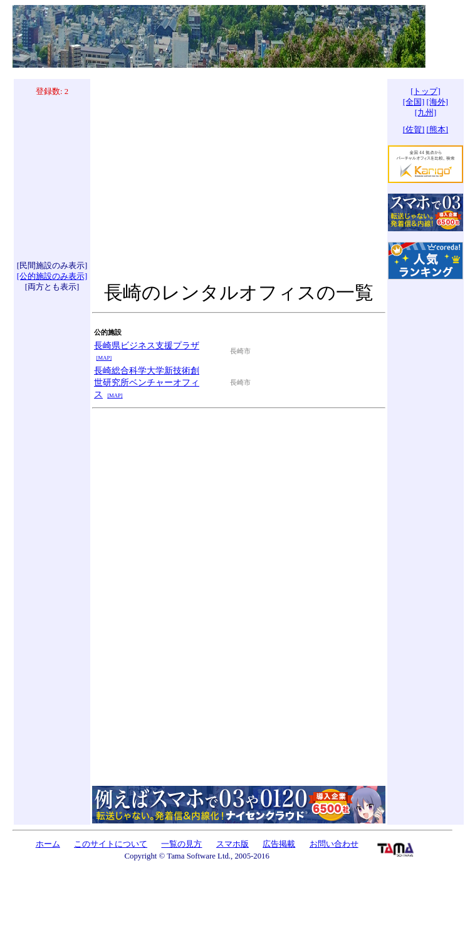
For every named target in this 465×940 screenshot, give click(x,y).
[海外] (438, 102)
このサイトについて (110, 844)
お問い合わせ (334, 844)
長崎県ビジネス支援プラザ (146, 345)
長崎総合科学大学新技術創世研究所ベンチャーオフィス (146, 382)
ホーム (48, 844)
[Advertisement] (52, 178)
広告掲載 (279, 844)
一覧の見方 (181, 844)
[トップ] (425, 91)
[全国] (414, 102)
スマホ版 (232, 844)
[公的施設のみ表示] (52, 276)
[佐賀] (414, 129)
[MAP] (104, 358)
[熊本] (438, 129)
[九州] (426, 112)
